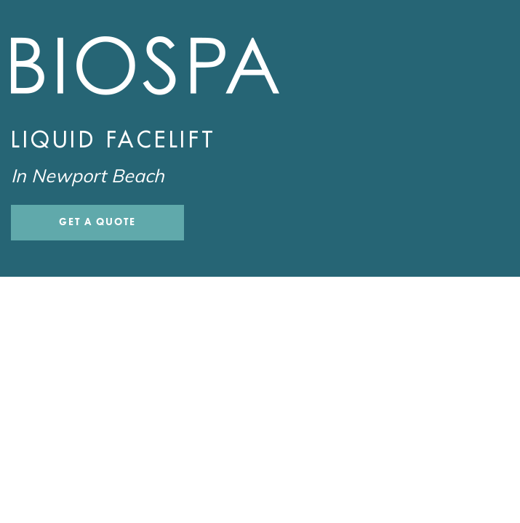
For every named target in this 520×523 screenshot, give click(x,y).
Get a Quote (97, 222)
